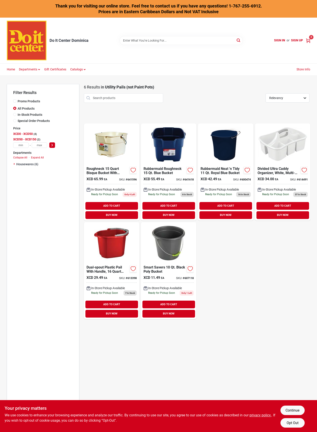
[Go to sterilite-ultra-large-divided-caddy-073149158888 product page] (282, 172)
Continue (292, 410)
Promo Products (29, 101)
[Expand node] (15, 164)
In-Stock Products (30, 115)
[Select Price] (52, 145)
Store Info (303, 69)
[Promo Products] (14, 101)
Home (11, 69)
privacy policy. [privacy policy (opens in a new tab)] (260, 415)
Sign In (279, 40)
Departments (28, 69)
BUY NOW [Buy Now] (112, 215)
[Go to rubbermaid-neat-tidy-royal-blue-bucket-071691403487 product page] (225, 172)
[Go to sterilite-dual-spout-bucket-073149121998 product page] (111, 270)
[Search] (239, 40)
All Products (26, 108)
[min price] (21, 145)
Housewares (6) (27, 164)
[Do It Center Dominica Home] (26, 40)
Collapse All (20, 157)
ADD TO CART (111, 205)
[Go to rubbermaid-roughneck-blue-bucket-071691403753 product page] (168, 172)
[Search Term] (181, 40)
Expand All (37, 157)
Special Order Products (34, 121)
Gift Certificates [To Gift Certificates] (55, 69)
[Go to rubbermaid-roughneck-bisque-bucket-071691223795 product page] (111, 172)
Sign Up (297, 40)
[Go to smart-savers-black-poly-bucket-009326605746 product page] (168, 270)
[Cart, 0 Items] (308, 40)
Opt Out (293, 423)
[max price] (39, 145)
